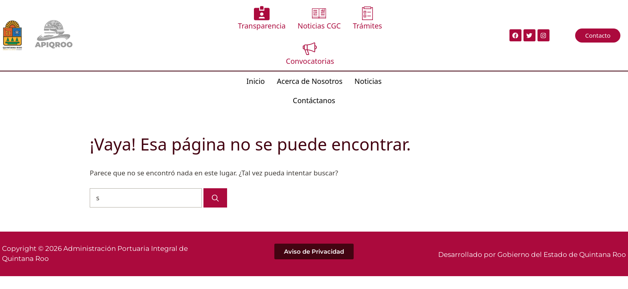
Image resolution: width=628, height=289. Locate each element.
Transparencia (232, 20)
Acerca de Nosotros (282, 48)
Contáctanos (387, 48)
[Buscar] (215, 146)
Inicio (228, 48)
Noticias (340, 48)
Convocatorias (388, 20)
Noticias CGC (289, 20)
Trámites (337, 20)
